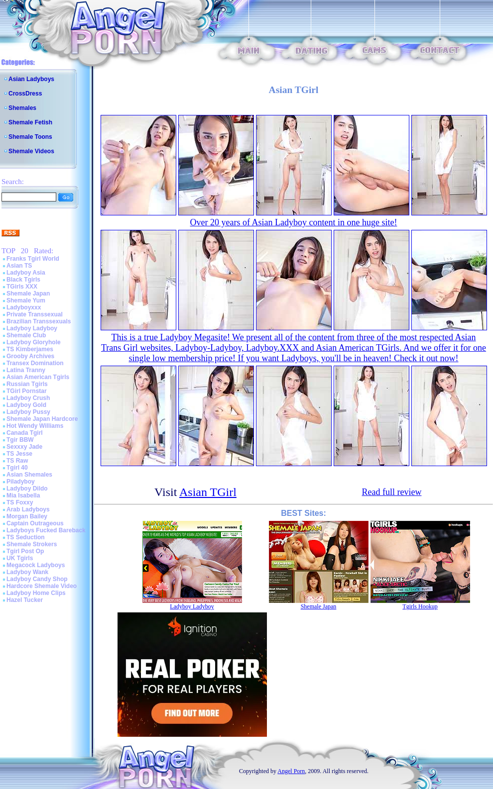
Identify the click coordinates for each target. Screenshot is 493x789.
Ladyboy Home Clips (36, 593)
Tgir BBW (20, 439)
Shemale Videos (31, 151)
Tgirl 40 (17, 467)
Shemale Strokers (31, 544)
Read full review (392, 492)
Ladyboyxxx (23, 307)
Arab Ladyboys (28, 509)
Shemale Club (26, 335)
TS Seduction (25, 537)
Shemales (22, 107)
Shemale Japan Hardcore (42, 418)
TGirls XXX (21, 286)
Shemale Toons (30, 136)
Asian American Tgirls (37, 377)
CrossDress (25, 93)
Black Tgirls (23, 279)
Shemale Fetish (30, 122)
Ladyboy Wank (27, 572)
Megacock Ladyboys (35, 565)
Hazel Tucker (24, 599)
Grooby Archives (30, 356)
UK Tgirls (19, 558)
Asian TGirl (208, 492)
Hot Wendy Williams (34, 425)
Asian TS (19, 265)
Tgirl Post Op (25, 551)
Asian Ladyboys (31, 79)
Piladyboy (20, 481)
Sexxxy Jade (24, 446)
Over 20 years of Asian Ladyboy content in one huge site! (293, 222)
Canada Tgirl (24, 432)
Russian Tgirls (27, 384)
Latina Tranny (25, 370)
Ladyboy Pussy (28, 411)
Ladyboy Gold (26, 404)
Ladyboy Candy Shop (37, 579)
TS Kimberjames (29, 349)
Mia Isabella (23, 495)
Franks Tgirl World (32, 258)
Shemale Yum (25, 300)
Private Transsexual (34, 314)
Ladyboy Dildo (27, 488)
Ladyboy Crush (28, 397)
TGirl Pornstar (26, 391)
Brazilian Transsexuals (38, 321)
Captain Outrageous (35, 523)
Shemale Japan (28, 293)
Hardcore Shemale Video (41, 586)
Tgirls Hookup (419, 606)
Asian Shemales (29, 474)
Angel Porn (291, 771)
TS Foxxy (19, 502)
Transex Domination (35, 363)
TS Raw (17, 460)
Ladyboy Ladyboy (31, 328)
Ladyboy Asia (25, 272)
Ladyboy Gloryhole (33, 342)
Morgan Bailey (26, 516)
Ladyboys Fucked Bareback (46, 530)
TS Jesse (19, 453)
